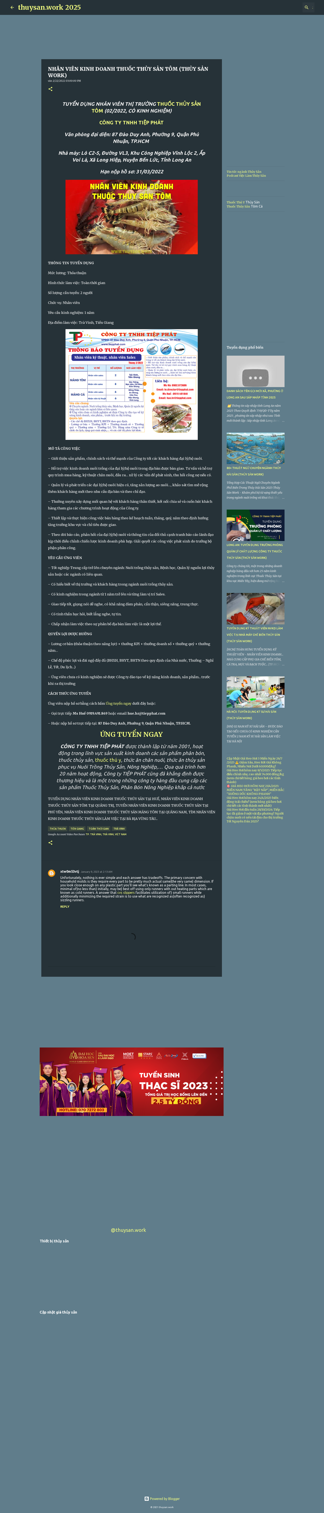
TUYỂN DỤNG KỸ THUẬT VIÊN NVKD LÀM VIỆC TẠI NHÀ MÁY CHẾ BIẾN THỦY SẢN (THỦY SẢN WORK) (255, 635)
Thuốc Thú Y (236, 202)
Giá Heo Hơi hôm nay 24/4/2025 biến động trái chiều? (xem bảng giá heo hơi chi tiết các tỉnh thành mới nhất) (254, 801)
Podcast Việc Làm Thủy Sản (246, 176)
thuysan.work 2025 (49, 7)
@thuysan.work (128, 1230)
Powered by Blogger (162, 1499)
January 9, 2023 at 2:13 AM (96, 871)
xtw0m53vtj (69, 871)
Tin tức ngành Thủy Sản (244, 172)
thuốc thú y (108, 760)
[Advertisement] (132, 1012)
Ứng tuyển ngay (118, 703)
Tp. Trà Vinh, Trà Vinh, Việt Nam (106, 834)
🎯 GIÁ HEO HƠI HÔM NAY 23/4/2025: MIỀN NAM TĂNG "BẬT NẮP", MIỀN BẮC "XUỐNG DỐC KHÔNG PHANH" (255, 790)
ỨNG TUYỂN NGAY (131, 734)
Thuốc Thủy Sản (238, 206)
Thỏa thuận (58, 828)
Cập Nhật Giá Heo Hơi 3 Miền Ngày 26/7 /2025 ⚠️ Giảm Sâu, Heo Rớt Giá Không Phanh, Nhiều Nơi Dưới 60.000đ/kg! (254, 762)
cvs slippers (126, 892)
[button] (50, 89)
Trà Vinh (119, 828)
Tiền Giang (77, 828)
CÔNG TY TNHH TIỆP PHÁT (131, 122)
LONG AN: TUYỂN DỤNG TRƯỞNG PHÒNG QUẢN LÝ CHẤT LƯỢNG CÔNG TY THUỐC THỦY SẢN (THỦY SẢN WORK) (255, 551)
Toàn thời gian (99, 828)
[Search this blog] (292, 7)
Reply (64, 906)
